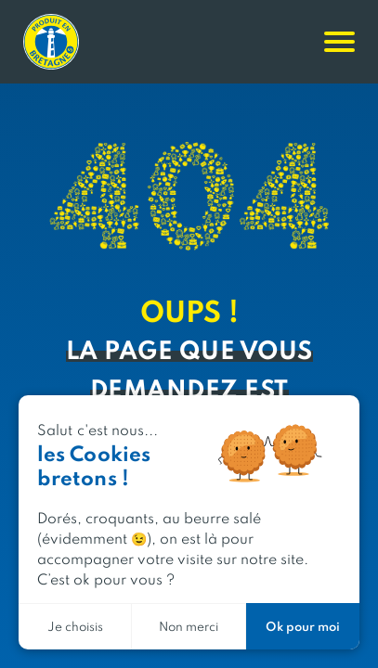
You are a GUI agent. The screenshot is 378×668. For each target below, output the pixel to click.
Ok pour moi (303, 626)
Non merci (188, 626)
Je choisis (75, 626)
